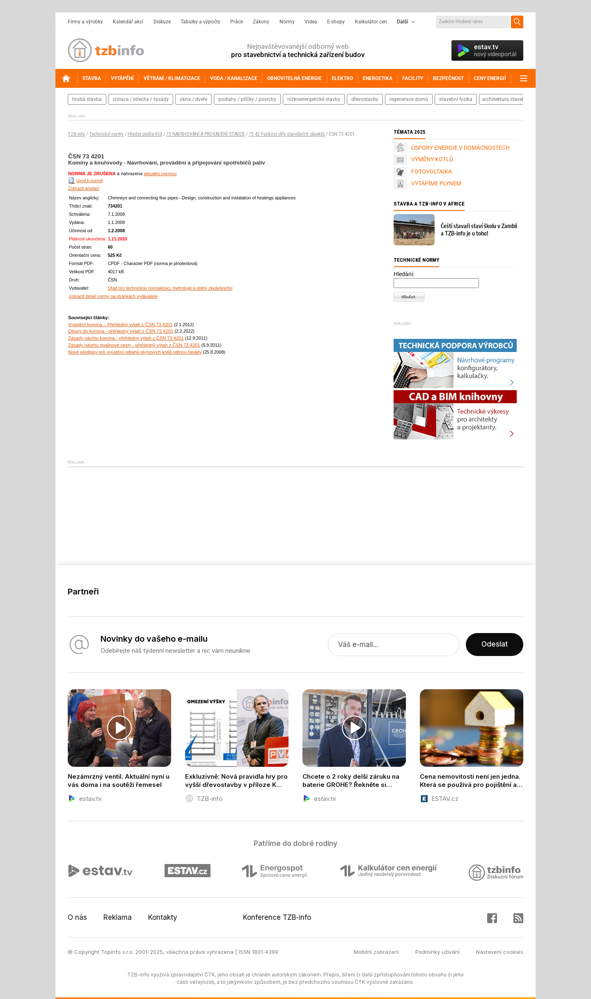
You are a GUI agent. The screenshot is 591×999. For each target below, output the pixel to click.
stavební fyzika (455, 99)
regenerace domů (408, 99)
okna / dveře (193, 99)
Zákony (261, 22)
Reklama (117, 917)
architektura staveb (503, 99)
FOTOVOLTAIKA (431, 171)
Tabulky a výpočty (200, 22)
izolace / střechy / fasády (141, 99)
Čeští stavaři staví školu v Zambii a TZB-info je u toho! (479, 229)
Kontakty (162, 917)
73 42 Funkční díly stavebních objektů (287, 134)
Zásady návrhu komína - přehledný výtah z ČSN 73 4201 (126, 338)
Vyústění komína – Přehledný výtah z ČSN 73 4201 (120, 324)
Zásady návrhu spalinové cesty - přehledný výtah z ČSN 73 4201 (134, 345)
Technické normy (106, 134)
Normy (287, 22)
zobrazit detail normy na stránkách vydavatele (113, 296)
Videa (311, 22)
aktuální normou (160, 173)
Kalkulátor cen (371, 22)
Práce (236, 22)
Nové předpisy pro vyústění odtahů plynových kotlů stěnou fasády (135, 352)
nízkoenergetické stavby (313, 99)
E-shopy (336, 22)
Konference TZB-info (277, 917)
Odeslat (494, 644)
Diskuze (162, 22)
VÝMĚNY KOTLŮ (432, 159)
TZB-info (76, 134)
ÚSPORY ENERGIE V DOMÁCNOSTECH (460, 147)
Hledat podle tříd (145, 134)
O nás (77, 917)
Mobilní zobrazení (376, 952)
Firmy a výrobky (85, 22)
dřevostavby (364, 99)
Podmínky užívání (437, 952)
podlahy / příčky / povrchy (247, 99)
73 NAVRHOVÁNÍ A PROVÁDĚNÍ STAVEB (205, 134)
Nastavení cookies (499, 952)
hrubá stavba (87, 99)
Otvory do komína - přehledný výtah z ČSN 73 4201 (120, 331)
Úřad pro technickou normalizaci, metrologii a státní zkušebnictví (170, 288)
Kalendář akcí (128, 22)
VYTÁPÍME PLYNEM (436, 183)
